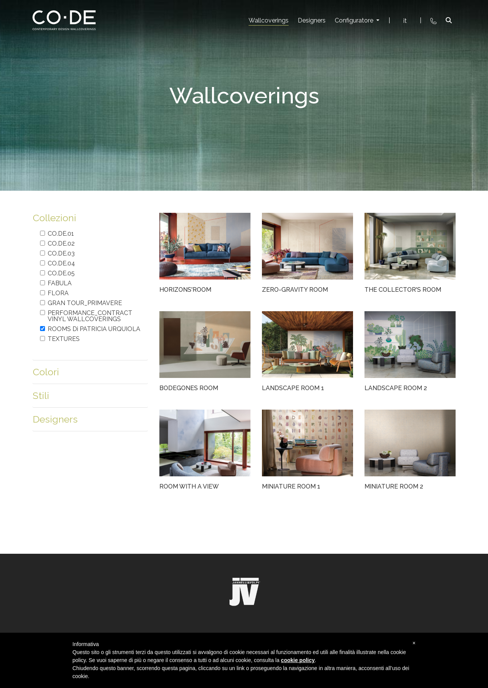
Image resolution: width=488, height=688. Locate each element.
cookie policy (298, 660)
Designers (312, 20)
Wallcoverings (269, 20)
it (405, 20)
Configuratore (355, 20)
